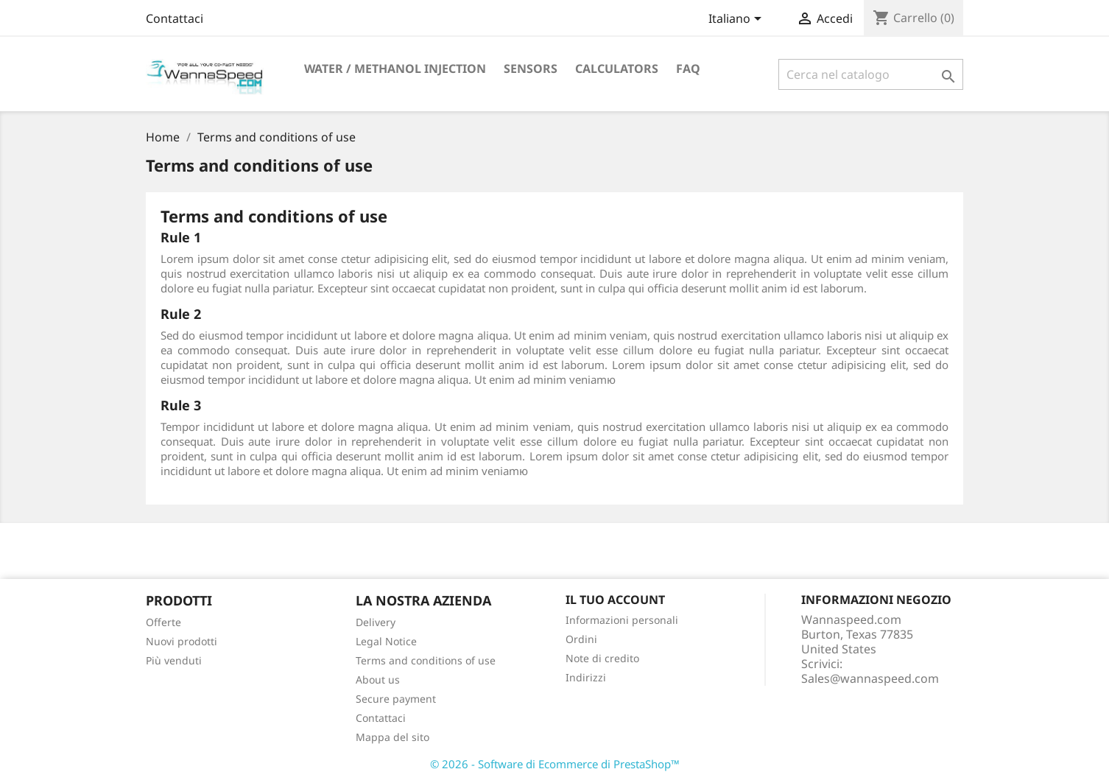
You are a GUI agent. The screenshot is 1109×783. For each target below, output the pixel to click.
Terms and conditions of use (426, 660)
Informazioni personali (622, 620)
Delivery (375, 622)
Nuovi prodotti (181, 641)
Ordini (581, 639)
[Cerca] (870, 74)
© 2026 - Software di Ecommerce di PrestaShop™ (555, 763)
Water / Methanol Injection (395, 68)
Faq (688, 68)
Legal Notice (386, 641)
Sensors (530, 68)
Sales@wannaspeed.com (870, 678)
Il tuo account (615, 599)
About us (378, 680)
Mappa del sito (392, 737)
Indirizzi (586, 677)
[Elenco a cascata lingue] (737, 20)
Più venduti (174, 660)
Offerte (163, 622)
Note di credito (602, 658)
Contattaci (174, 18)
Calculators (616, 68)
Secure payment (396, 699)
